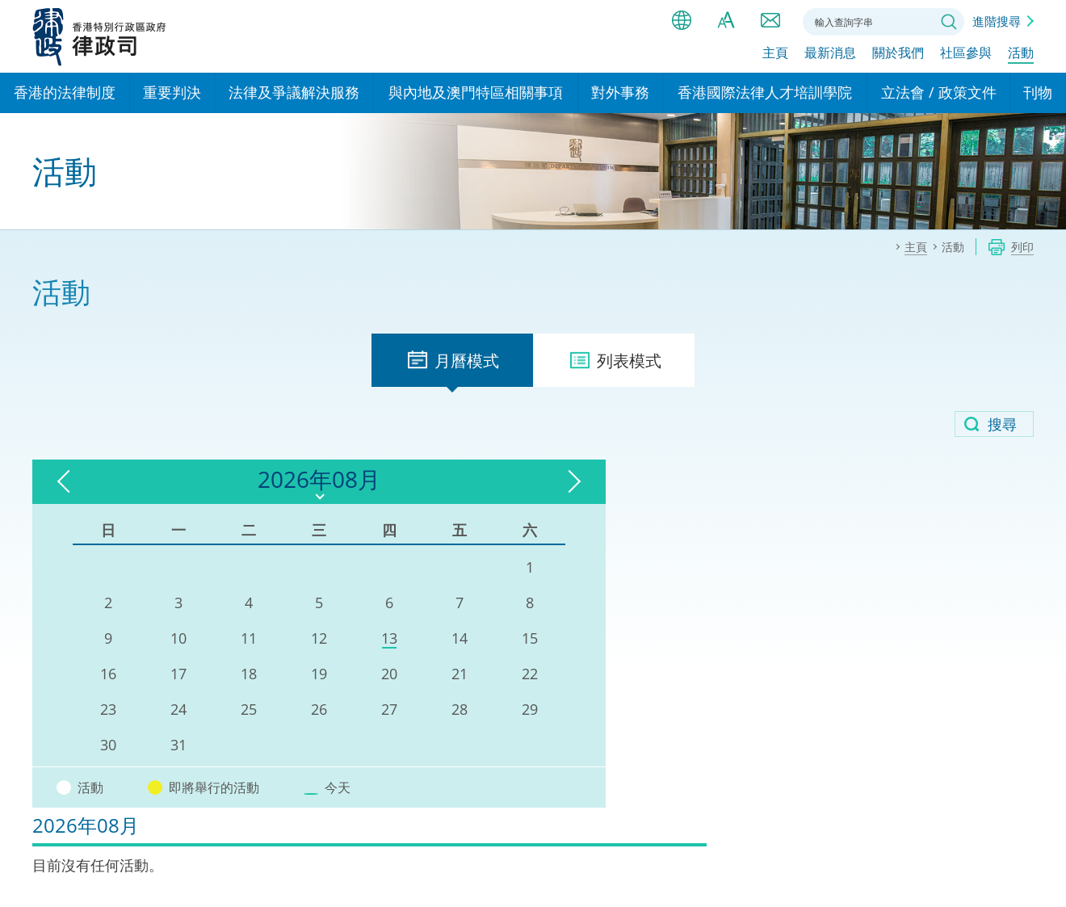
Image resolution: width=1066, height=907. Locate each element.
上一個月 (69, 481)
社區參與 (966, 54)
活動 (1021, 54)
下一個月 (416, 481)
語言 (681, 20)
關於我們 (898, 54)
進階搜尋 (996, 21)
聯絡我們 (770, 20)
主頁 (775, 54)
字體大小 (726, 20)
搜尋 (948, 21)
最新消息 (830, 54)
